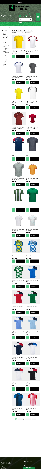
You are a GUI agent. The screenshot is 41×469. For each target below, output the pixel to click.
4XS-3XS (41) (6, 52)
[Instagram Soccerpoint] (24, 465)
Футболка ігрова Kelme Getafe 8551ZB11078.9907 (32, 179)
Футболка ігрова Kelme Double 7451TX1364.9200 (18, 179)
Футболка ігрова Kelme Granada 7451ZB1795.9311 (18, 204)
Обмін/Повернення (23, 1)
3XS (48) (5, 54)
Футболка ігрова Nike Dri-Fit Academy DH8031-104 (31, 102)
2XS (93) (5, 57)
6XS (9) (4, 46)
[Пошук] (25, 19)
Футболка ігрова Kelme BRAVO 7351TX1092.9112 (18, 77)
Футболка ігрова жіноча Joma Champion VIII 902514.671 (18, 128)
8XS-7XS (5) (6, 45)
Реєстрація (29, 16)
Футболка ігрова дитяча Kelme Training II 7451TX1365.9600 (32, 128)
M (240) (4, 62)
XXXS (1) (5, 55)
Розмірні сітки (33, 1)
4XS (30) (5, 51)
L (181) (4, 64)
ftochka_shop (26, 462)
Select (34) (5, 38)
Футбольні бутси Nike (5, 462)
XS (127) (5, 58)
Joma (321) (5, 34)
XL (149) (5, 65)
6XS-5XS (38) (6, 48)
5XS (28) (5, 49)
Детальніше (19, 56)
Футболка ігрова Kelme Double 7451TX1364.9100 (32, 230)
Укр (30, 13)
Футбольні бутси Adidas (6, 463)
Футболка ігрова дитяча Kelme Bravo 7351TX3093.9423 (18, 153)
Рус (32, 13)
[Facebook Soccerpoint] (22, 465)
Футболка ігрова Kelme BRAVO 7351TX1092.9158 (32, 51)
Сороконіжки (4, 464)
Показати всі (6, 68)
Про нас (6, 1)
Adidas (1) (5, 33)
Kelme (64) (5, 36)
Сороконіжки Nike (5, 466)
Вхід (21, 16)
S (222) (4, 61)
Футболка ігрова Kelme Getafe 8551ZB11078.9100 (18, 230)
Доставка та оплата (14, 1)
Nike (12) (5, 37)
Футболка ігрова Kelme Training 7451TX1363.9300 (32, 204)
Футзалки (3, 467)
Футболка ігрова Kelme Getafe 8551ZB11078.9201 (32, 153)
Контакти (20, 2)
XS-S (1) (5, 59)
